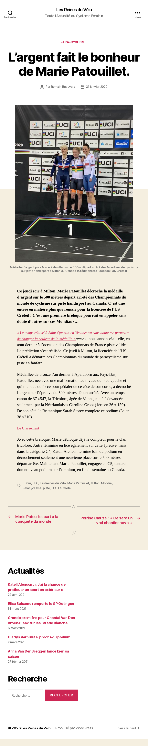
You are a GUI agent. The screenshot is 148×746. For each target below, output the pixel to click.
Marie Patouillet (80, 484)
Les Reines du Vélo (74, 9)
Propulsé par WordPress (76, 735)
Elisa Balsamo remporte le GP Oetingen (41, 611)
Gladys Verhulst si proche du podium (39, 644)
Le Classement (29, 429)
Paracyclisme (32, 489)
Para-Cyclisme (73, 43)
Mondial (109, 484)
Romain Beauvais (62, 88)
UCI (54, 489)
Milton (97, 484)
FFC (36, 484)
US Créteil (66, 489)
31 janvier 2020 (97, 88)
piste (47, 489)
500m (27, 484)
